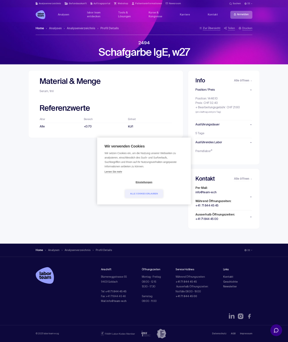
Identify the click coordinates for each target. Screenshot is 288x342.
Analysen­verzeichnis (79, 28)
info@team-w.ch (116, 301)
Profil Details (108, 28)
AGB (233, 334)
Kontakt (228, 277)
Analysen (54, 28)
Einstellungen (122, 188)
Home (40, 28)
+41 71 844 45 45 (115, 291)
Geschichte (230, 282)
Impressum (246, 334)
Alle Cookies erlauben (165, 188)
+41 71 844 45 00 (186, 296)
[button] (223, 90)
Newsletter (230, 286)
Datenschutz (219, 334)
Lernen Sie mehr (113, 177)
